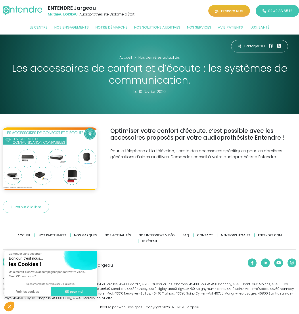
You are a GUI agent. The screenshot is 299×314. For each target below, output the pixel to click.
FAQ (186, 235)
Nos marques (85, 235)
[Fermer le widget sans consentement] (24, 254)
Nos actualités (118, 235)
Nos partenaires (52, 235)
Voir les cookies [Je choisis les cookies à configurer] (27, 292)
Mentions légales (235, 235)
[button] (9, 306)
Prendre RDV (229, 10)
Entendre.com (270, 235)
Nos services (199, 27)
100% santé (259, 27)
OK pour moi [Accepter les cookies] (73, 292)
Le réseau (149, 241)
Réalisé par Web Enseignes (121, 307)
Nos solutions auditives (157, 27)
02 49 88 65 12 (277, 10)
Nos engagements (71, 27)
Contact (205, 235)
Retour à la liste (26, 207)
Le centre (39, 27)
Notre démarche (111, 27)
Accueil (24, 235)
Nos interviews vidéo (157, 235)
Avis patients (230, 27)
